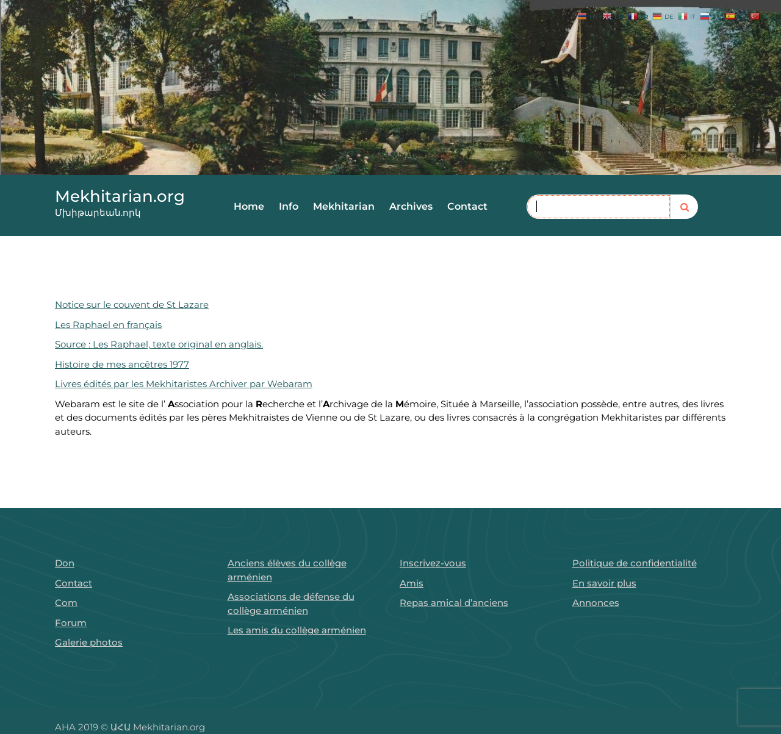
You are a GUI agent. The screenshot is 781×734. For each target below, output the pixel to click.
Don (64, 563)
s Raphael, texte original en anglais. (182, 344)
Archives (411, 206)
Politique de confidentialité (634, 563)
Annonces (595, 602)
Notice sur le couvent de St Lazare (130, 304)
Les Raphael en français (107, 324)
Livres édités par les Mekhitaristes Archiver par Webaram (182, 384)
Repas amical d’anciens (454, 602)
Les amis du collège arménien (297, 630)
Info (288, 206)
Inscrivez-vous (433, 563)
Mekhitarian (344, 206)
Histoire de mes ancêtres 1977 (121, 364)
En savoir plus (604, 583)
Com (66, 602)
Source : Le (78, 344)
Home (249, 206)
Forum (71, 623)
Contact (467, 206)
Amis (411, 583)
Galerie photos (89, 642)
